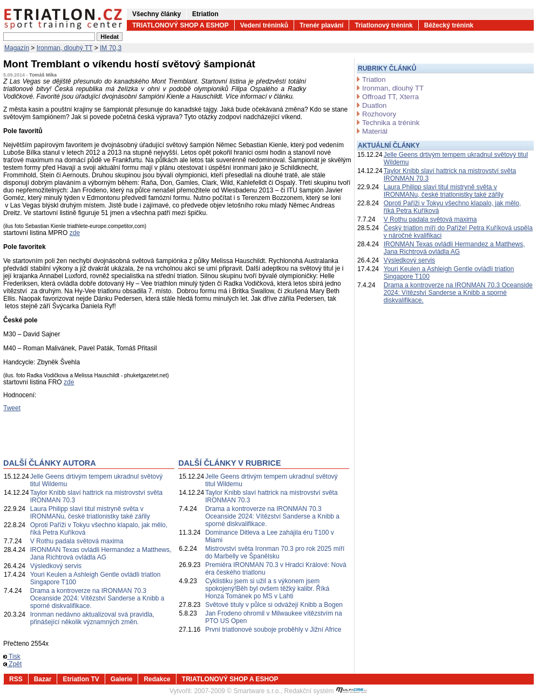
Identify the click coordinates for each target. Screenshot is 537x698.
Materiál (375, 131)
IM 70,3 (110, 48)
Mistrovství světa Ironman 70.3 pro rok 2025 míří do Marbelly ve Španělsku (274, 552)
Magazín (16, 48)
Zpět (12, 664)
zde (75, 233)
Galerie (122, 679)
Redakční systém (326, 691)
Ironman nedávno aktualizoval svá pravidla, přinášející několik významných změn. (92, 618)
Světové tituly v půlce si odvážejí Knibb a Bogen (274, 605)
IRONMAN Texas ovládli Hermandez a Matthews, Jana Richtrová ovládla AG (101, 553)
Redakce (157, 679)
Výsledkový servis (55, 566)
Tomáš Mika (43, 75)
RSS (16, 679)
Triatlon (373, 79)
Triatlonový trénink (383, 25)
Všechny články (156, 14)
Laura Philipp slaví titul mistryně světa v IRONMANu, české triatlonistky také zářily (90, 512)
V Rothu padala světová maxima (77, 541)
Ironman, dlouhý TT (65, 48)
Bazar (43, 679)
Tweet (12, 408)
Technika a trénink (390, 123)
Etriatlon (205, 14)
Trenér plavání (321, 25)
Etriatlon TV (81, 679)
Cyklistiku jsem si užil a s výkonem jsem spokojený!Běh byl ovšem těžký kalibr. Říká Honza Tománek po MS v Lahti (267, 588)
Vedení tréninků (264, 25)
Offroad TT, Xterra (390, 97)
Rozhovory (379, 114)
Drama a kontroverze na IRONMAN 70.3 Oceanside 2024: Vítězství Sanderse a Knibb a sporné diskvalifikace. (97, 598)
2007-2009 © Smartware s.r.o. (237, 691)
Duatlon (374, 105)
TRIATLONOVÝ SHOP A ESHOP (180, 25)
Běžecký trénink (448, 25)
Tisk (12, 656)
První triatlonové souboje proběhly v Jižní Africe (273, 629)
